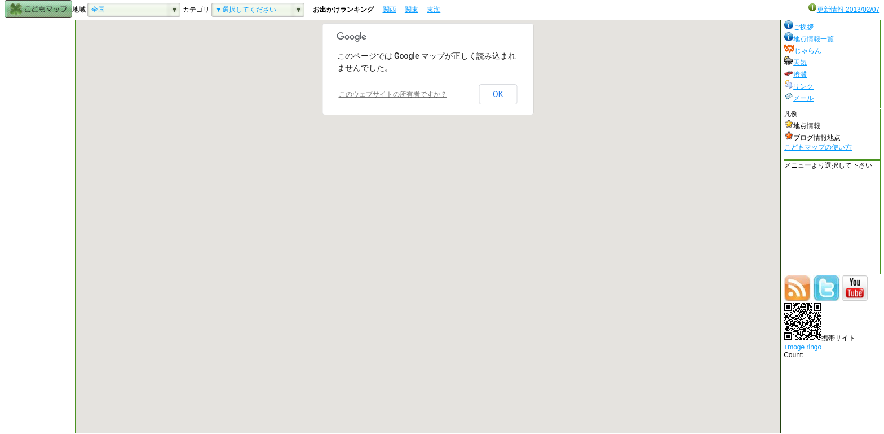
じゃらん (802, 51)
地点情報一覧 (809, 39)
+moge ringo (802, 347)
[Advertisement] (38, 189)
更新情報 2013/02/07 (843, 10)
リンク (799, 86)
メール (799, 98)
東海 (433, 10)
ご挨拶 (799, 27)
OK (498, 94)
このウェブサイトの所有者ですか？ (393, 94)
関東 (411, 10)
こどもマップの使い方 (818, 147)
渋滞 (795, 74)
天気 (795, 63)
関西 (389, 10)
